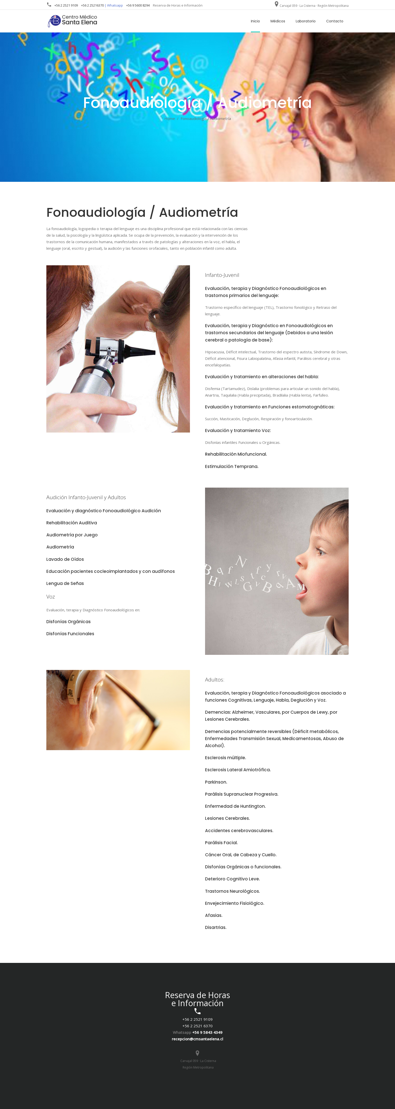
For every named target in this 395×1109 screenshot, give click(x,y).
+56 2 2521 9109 (66, 5)
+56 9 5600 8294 (138, 5)
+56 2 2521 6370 (197, 1025)
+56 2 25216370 (92, 5)
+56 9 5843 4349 (207, 1032)
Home (169, 118)
